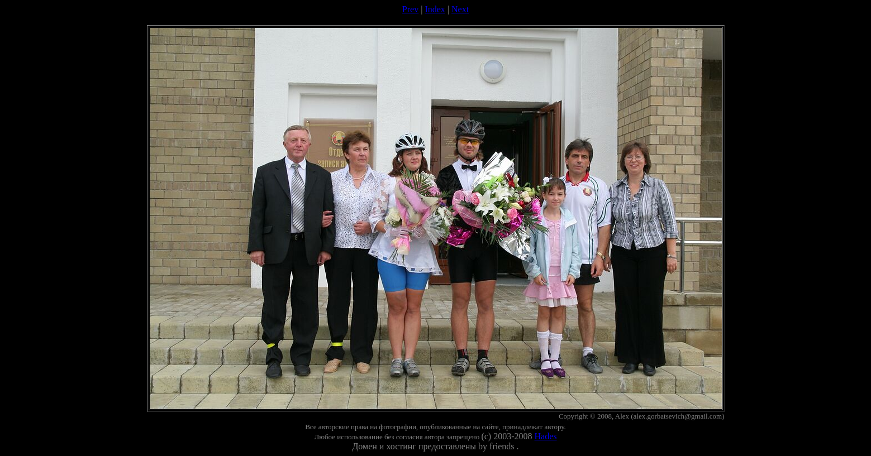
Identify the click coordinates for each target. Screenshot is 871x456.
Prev (410, 9)
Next (460, 9)
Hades (546, 436)
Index (435, 9)
